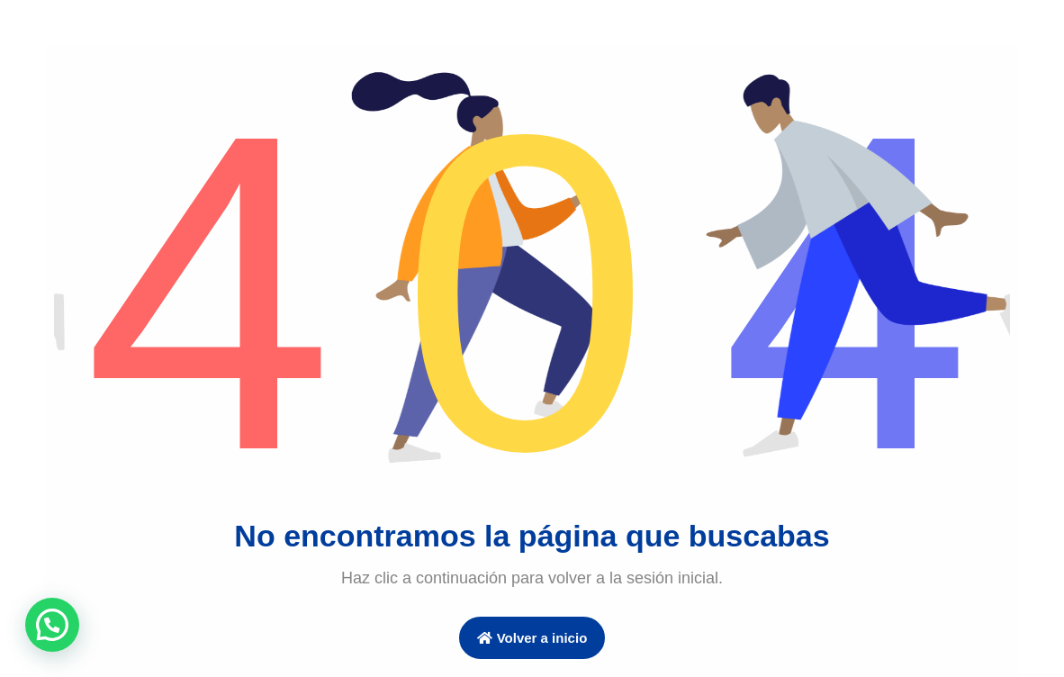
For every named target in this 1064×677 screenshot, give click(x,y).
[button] (52, 625)
